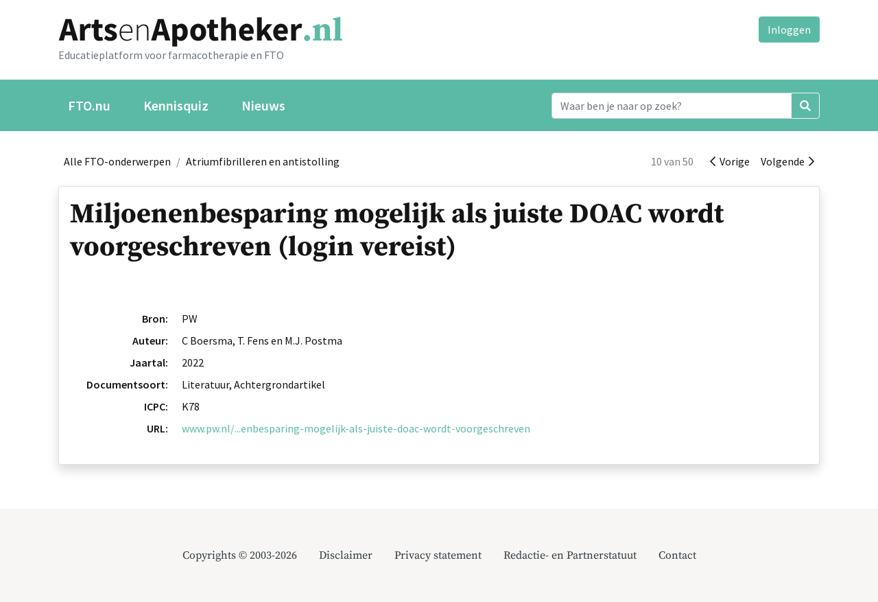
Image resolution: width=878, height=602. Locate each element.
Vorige (730, 161)
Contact (677, 555)
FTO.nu (89, 105)
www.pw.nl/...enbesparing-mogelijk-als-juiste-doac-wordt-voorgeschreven (356, 428)
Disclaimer (345, 555)
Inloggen (789, 29)
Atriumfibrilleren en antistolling (263, 161)
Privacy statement (438, 555)
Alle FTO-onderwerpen (117, 161)
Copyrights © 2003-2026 (239, 555)
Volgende (787, 161)
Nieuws (263, 105)
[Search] (671, 106)
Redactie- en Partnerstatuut (570, 555)
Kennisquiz (176, 105)
